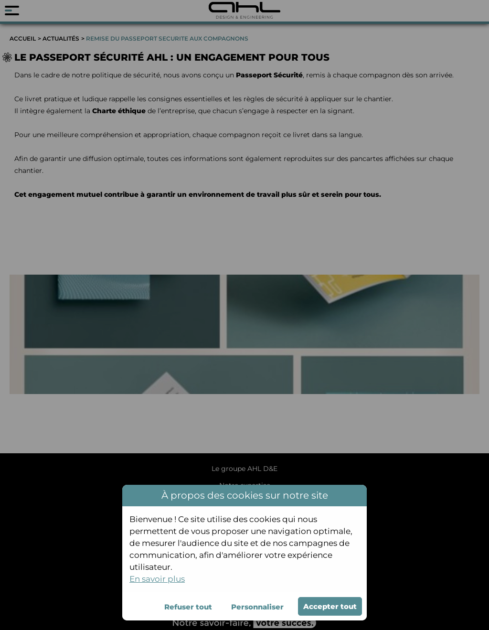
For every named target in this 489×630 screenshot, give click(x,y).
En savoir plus (157, 579)
